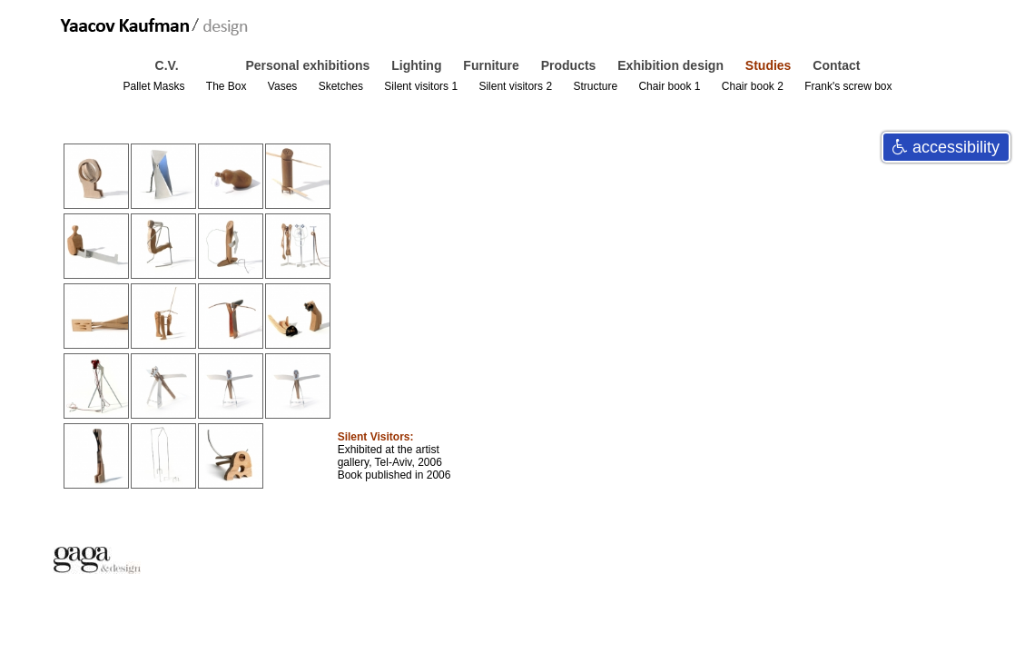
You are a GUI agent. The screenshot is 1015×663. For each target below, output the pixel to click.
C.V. (168, 65)
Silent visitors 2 (516, 86)
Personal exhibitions (309, 65)
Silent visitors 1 (422, 86)
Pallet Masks (155, 86)
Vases (284, 86)
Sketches (343, 86)
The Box (228, 86)
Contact (836, 65)
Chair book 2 (754, 86)
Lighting (418, 65)
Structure (596, 86)
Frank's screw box (848, 86)
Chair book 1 (670, 86)
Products (570, 65)
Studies (769, 65)
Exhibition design (672, 65)
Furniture (492, 65)
